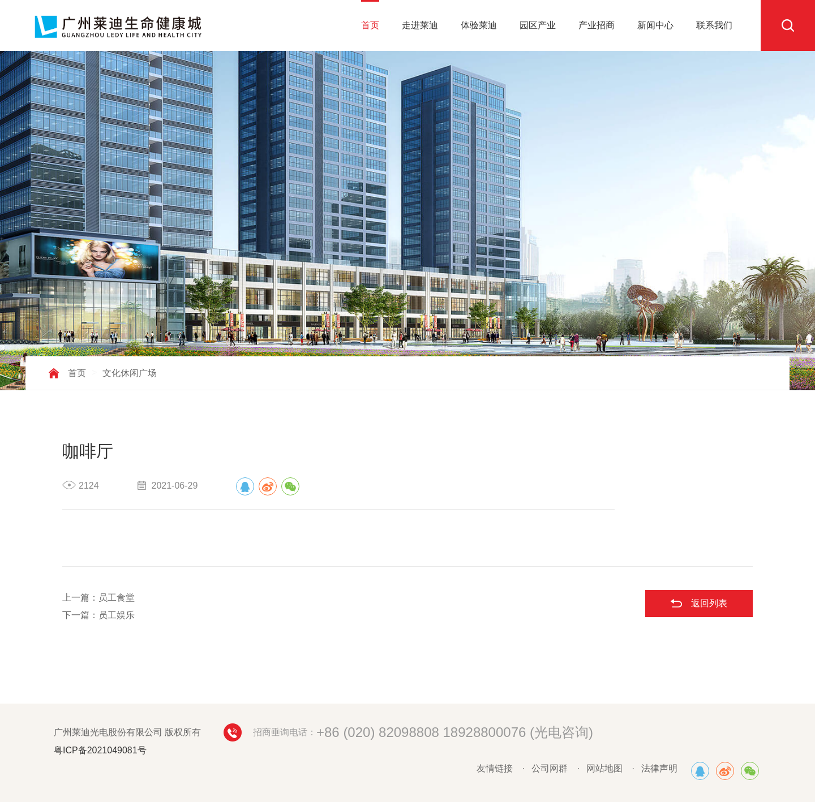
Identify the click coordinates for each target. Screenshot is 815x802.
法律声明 (659, 768)
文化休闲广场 (129, 373)
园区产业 (538, 25)
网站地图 (604, 768)
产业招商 (596, 25)
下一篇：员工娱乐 (98, 615)
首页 (370, 25)
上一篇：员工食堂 (98, 597)
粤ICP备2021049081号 (100, 750)
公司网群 (549, 768)
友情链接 (495, 768)
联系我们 (714, 25)
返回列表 (709, 603)
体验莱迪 (479, 25)
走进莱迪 (420, 25)
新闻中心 (655, 25)
